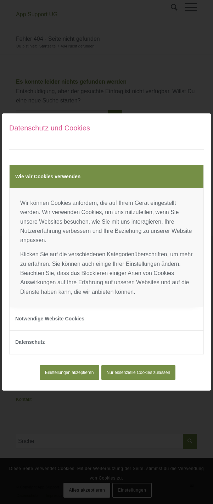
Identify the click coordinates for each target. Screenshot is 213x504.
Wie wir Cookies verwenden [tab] (47, 176)
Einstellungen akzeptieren (69, 372)
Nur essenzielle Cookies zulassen (138, 372)
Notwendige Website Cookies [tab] (49, 318)
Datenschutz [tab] (30, 342)
